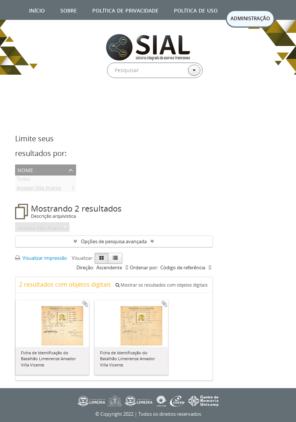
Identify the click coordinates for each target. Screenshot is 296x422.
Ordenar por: (144, 267)
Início (37, 10)
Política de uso (196, 10)
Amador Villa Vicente (39, 189)
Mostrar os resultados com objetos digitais (161, 285)
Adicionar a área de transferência (85, 304)
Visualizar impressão (41, 258)
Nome (25, 169)
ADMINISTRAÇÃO (250, 18)
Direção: (85, 267)
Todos (23, 180)
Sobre (68, 10)
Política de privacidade (125, 10)
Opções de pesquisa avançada (114, 241)
